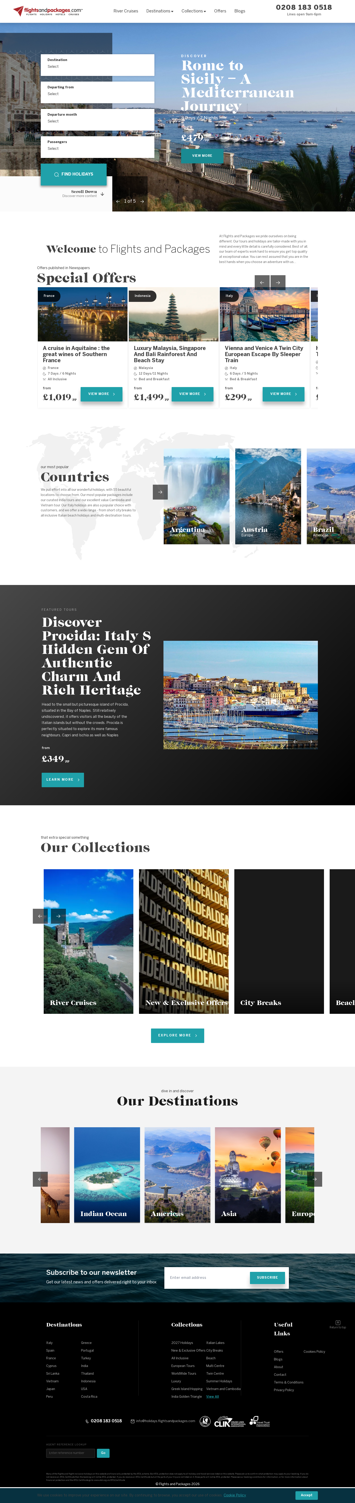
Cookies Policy (314, 1351)
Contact (280, 1375)
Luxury (176, 1381)
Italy (49, 1343)
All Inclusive (180, 1358)
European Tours (183, 1366)
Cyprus (51, 1366)
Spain (50, 1350)
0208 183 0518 (304, 8)
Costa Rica (89, 1396)
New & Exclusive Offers (188, 1350)
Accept (306, 1495)
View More (101, 394)
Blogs (239, 11)
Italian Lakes (215, 1343)
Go (103, 1453)
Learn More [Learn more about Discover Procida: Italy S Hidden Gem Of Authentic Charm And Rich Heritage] (62, 779)
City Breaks (214, 1350)
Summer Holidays (219, 1381)
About (278, 1367)
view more (202, 156)
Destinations (159, 11)
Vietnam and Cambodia (223, 1389)
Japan (50, 1389)
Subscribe (267, 1277)
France (51, 1358)
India (84, 1366)
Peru (49, 1396)
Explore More (177, 1035)
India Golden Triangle (186, 1396)
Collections (194, 11)
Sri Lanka (52, 1373)
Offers (220, 11)
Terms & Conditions (289, 1382)
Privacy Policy (284, 1390)
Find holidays (73, 174)
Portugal (87, 1350)
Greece (86, 1343)
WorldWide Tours (183, 1373)
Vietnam (52, 1381)
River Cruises (125, 11)
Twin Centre (215, 1373)
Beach (211, 1358)
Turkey (86, 1358)
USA (84, 1389)
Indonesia (88, 1381)
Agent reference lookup (66, 1445)
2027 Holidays (182, 1343)
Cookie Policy (235, 1495)
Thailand (87, 1373)
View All (212, 1396)
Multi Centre (215, 1366)
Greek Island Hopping (187, 1389)
